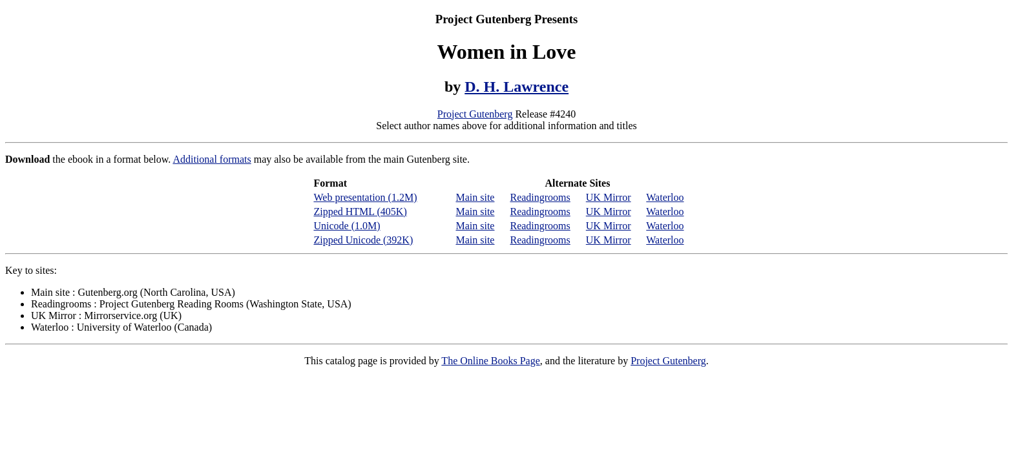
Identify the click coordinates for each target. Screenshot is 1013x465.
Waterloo (665, 197)
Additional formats (211, 159)
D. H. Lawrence (517, 86)
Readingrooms (540, 197)
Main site (474, 197)
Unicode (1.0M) (346, 225)
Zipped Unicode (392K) (363, 239)
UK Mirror (608, 197)
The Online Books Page (490, 360)
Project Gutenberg (475, 113)
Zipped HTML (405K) (359, 211)
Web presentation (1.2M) (365, 197)
